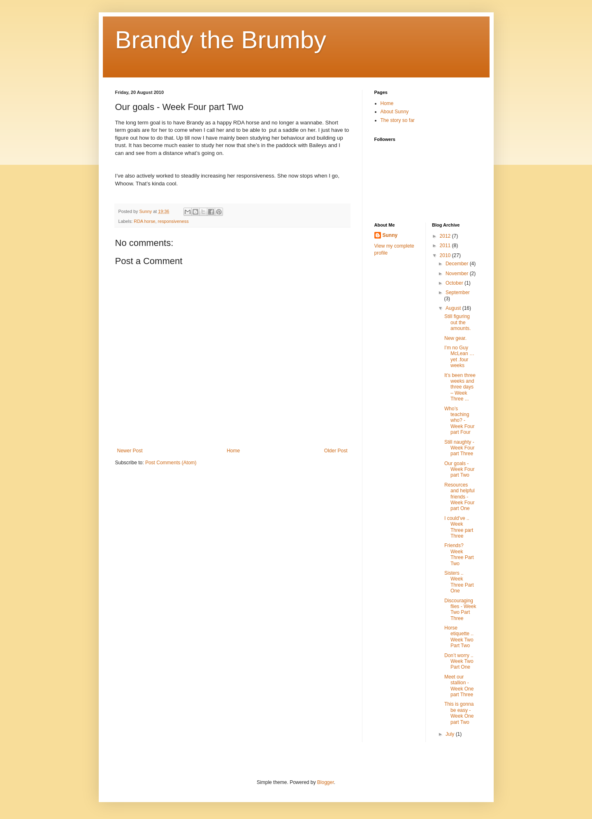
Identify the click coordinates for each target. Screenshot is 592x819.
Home (233, 451)
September (458, 292)
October (455, 283)
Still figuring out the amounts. (457, 322)
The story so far (398, 120)
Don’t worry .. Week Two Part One (459, 661)
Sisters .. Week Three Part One (459, 582)
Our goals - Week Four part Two (459, 469)
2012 (446, 236)
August (454, 308)
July (451, 734)
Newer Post (130, 451)
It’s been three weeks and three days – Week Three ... (460, 387)
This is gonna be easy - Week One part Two (459, 713)
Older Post (336, 451)
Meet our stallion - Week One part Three (459, 685)
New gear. (455, 338)
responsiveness (173, 221)
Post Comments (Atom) (171, 463)
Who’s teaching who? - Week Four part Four (459, 420)
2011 (446, 245)
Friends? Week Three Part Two (459, 554)
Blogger (325, 782)
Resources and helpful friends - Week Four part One (459, 497)
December (458, 264)
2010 (446, 255)
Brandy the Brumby (221, 40)
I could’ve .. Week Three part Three (458, 527)
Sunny (390, 235)
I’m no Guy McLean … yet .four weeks (459, 356)
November (458, 273)
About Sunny (395, 112)
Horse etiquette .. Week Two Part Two (459, 636)
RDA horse (144, 221)
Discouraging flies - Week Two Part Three (460, 609)
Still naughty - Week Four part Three (459, 448)
